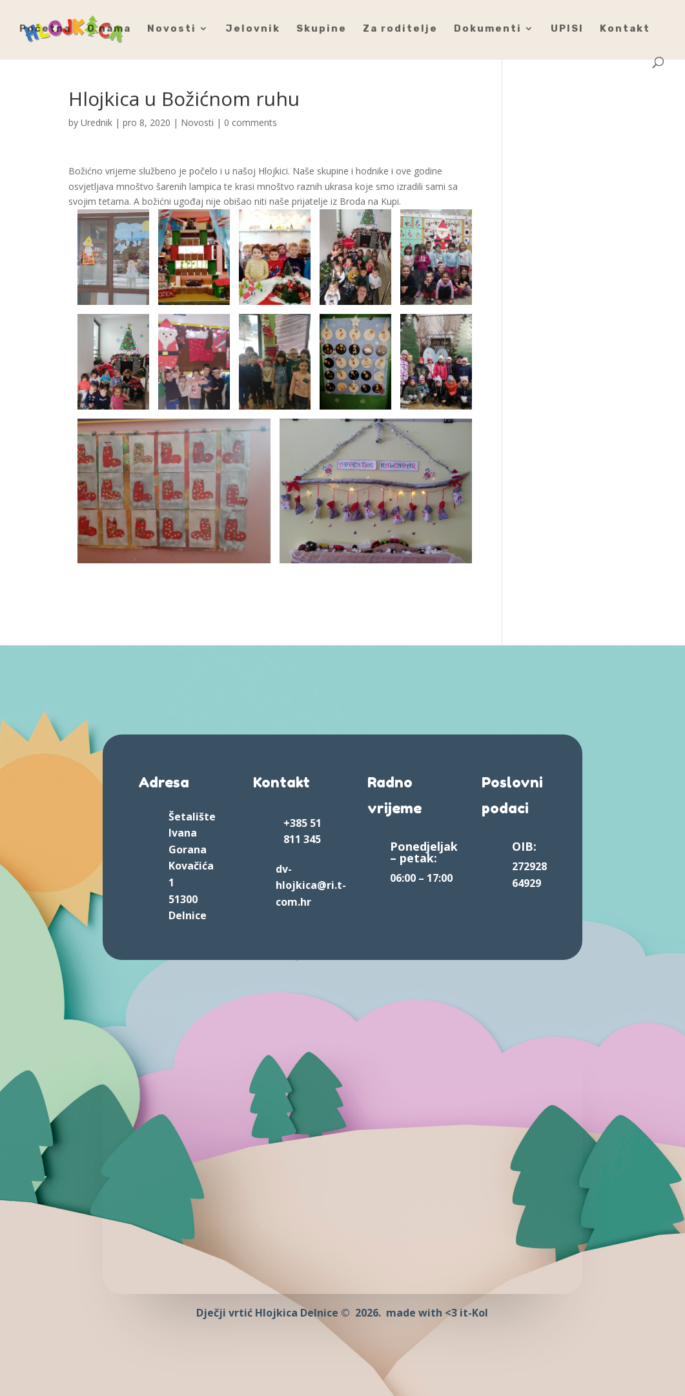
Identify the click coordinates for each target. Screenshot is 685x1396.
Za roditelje (400, 29)
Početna (45, 29)
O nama (109, 29)
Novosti (171, 29)
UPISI (567, 29)
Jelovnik (252, 29)
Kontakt (625, 29)
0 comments (250, 122)
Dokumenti (488, 29)
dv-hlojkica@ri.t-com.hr (311, 885)
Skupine (321, 29)
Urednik (96, 122)
